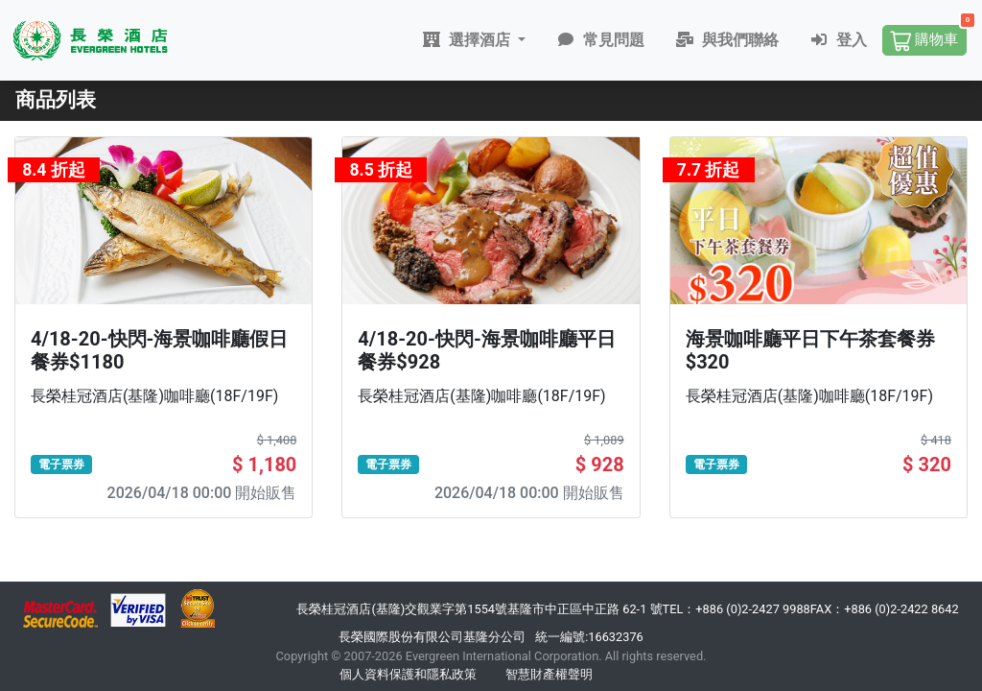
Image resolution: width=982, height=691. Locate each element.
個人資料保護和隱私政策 (408, 674)
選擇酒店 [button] (470, 40)
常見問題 (602, 40)
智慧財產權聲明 (549, 674)
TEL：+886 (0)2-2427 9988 (736, 609)
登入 (840, 40)
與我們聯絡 (729, 40)
